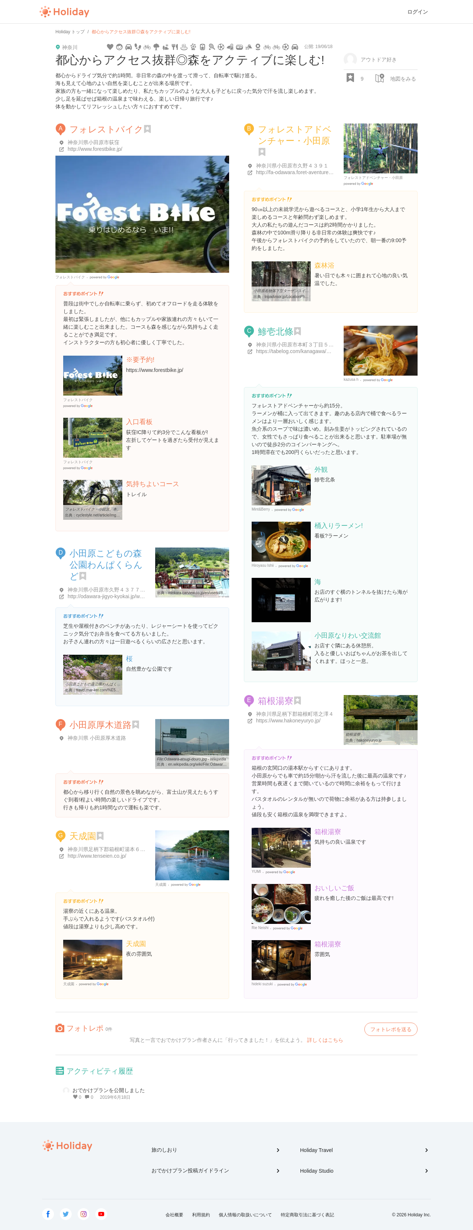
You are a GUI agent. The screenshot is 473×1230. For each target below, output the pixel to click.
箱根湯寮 (275, 701)
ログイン (417, 12)
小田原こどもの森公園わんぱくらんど (106, 564)
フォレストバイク (106, 129)
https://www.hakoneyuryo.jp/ (288, 721)
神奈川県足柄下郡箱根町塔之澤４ (295, 714)
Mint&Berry (261, 509)
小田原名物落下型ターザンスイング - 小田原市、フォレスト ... (305, 291)
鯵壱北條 (275, 331)
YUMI (256, 872)
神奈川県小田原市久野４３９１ (292, 166)
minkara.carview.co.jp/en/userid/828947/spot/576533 (211, 593)
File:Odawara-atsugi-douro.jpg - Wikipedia (191, 759)
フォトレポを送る (391, 1029)
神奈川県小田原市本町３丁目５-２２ (298, 345)
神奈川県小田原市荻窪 (93, 142)
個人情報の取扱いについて (245, 1214)
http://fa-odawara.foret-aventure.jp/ (296, 172)
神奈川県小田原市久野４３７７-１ (107, 590)
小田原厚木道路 (100, 725)
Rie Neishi (260, 928)
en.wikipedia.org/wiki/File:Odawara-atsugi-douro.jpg (210, 764)
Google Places (105, 277)
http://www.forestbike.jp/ (95, 149)
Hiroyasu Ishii (263, 565)
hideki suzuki (262, 984)
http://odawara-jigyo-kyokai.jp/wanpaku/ (113, 596)
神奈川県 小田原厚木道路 (97, 738)
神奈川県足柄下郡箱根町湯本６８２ (109, 849)
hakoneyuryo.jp (369, 740)
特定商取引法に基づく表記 (307, 1214)
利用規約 (201, 1214)
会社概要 (174, 1214)
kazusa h (351, 379)
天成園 (82, 836)
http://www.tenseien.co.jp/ (97, 856)
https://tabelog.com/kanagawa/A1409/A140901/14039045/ (322, 351)
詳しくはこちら (325, 1040)
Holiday (64, 12)
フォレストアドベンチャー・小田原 (373, 178)
